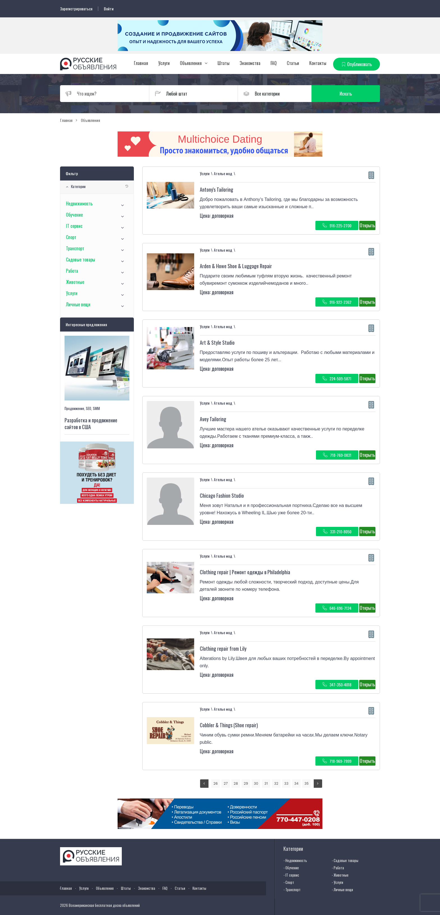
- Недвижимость (295, 860)
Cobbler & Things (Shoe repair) (229, 725)
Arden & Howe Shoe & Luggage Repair (236, 266)
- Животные (340, 875)
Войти (109, 8)
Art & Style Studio (217, 342)
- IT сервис (291, 875)
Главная (141, 63)
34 (296, 783)
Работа (72, 270)
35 (306, 783)
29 (246, 783)
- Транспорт (292, 889)
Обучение (74, 214)
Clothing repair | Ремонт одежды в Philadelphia (245, 572)
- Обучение (291, 867)
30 (256, 783)
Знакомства (250, 63)
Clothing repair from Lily (223, 648)
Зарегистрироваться (76, 8)
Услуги (164, 63)
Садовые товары (80, 259)
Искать (353, 93)
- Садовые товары (345, 860)
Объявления (191, 63)
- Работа (338, 867)
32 (276, 783)
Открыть (367, 225)
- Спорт (288, 882)
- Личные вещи (342, 889)
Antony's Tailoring (216, 189)
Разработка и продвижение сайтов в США (91, 423)
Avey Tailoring (213, 419)
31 (266, 783)
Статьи (293, 63)
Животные (75, 282)
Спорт (71, 237)
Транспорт (75, 248)
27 (226, 783)
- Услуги (337, 882)
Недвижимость (79, 203)
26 (216, 783)
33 (286, 783)
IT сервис (74, 226)
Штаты (223, 63)
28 (235, 783)
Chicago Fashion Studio (222, 495)
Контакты (317, 63)
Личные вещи (78, 304)
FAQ (274, 63)
